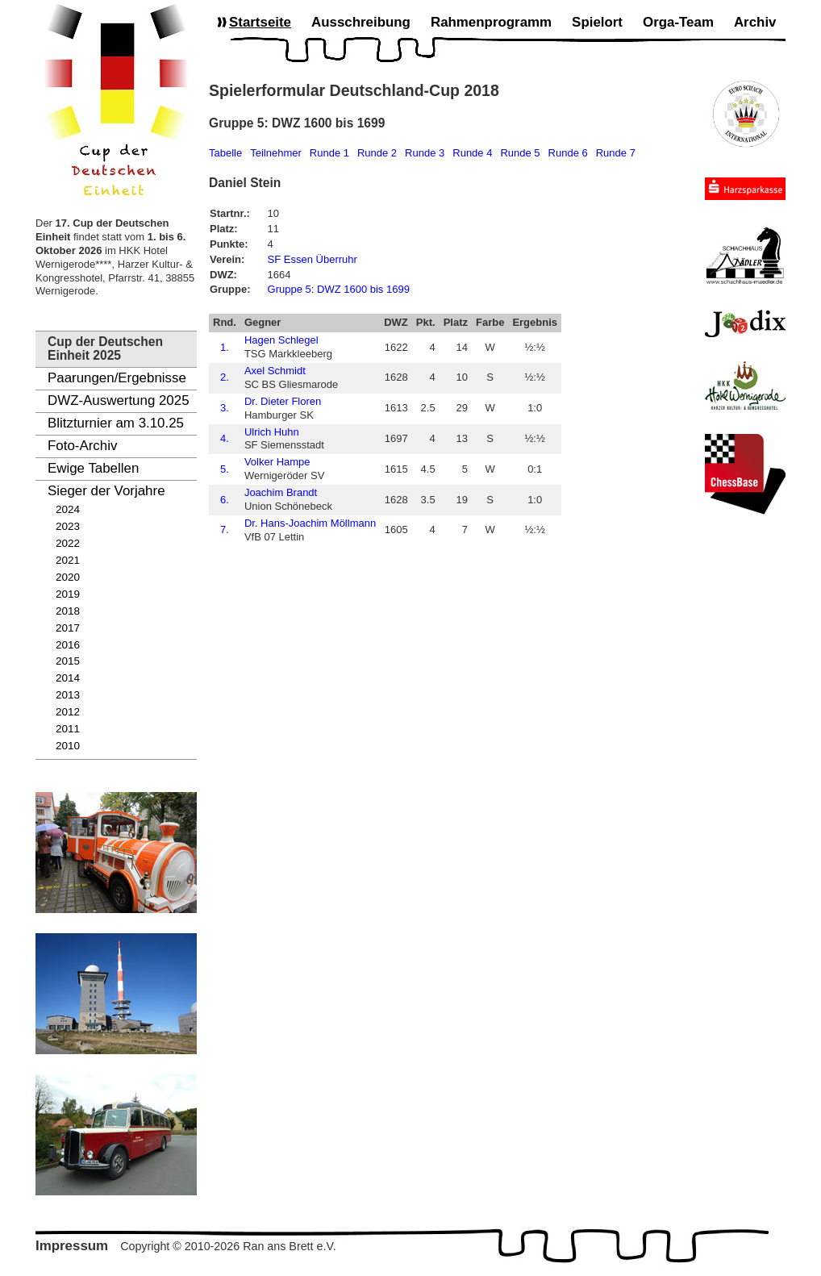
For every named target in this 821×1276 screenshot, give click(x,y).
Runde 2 (377, 153)
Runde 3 (424, 153)
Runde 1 (329, 153)
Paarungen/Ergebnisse (117, 378)
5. (224, 469)
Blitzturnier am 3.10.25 (116, 423)
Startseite (260, 22)
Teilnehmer (276, 153)
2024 (68, 509)
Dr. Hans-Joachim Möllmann (310, 523)
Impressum (71, 1245)
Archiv (755, 22)
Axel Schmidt (275, 371)
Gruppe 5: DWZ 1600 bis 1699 (339, 289)
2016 (68, 645)
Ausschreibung (360, 22)
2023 (68, 526)
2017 (68, 628)
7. (224, 529)
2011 (68, 729)
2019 (68, 594)
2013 (68, 695)
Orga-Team (678, 22)
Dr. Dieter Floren (282, 401)
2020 (68, 577)
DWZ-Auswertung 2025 (119, 400)
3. (224, 408)
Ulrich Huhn (271, 432)
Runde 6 (568, 153)
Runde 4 (472, 153)
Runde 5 (520, 153)
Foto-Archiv (82, 445)
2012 (68, 712)
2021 (68, 560)
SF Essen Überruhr (312, 259)
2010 (68, 746)
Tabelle (225, 153)
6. (224, 500)
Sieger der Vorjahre (106, 490)
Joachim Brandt (280, 492)
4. (224, 438)
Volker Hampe (277, 462)
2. (224, 377)
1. (224, 347)
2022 (68, 543)
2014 (68, 678)
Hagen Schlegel (281, 340)
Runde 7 (616, 153)
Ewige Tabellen (93, 468)
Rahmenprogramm (491, 22)
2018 (68, 611)
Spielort (597, 22)
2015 (68, 661)
